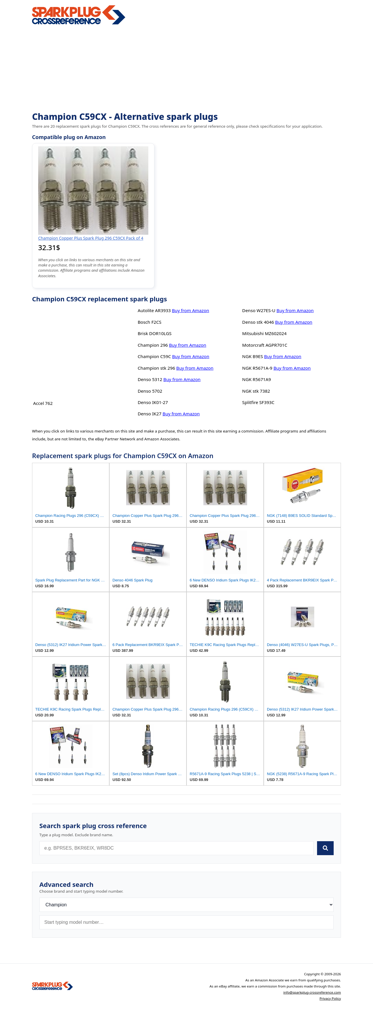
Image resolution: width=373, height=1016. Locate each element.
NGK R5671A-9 (257, 368)
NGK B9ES (252, 356)
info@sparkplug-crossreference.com (312, 992)
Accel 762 (43, 403)
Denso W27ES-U (258, 310)
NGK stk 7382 (256, 391)
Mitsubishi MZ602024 (264, 333)
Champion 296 (153, 345)
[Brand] (186, 905)
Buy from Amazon (190, 310)
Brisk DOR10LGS (154, 333)
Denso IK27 (149, 414)
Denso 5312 (150, 379)
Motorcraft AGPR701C (264, 345)
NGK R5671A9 (256, 379)
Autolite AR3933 (154, 310)
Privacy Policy (330, 998)
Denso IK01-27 (153, 402)
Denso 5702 (150, 391)
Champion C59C (154, 356)
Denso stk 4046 (258, 322)
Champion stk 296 (156, 368)
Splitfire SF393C (258, 402)
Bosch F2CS (149, 322)
